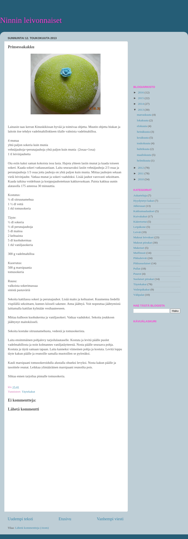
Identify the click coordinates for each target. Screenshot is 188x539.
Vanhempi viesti (110, 519)
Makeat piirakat (142, 242)
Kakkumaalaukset (144, 211)
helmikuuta (144, 160)
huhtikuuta (143, 149)
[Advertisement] (156, 57)
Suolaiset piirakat (143, 279)
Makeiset (138, 247)
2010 (141, 179)
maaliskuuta (144, 154)
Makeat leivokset (143, 237)
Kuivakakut (140, 216)
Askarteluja (140, 195)
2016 (141, 92)
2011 (141, 173)
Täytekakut (28, 391)
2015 (141, 98)
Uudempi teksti (20, 519)
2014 (141, 103)
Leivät (137, 232)
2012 (141, 167)
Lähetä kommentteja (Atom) (32, 527)
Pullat (136, 268)
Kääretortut (140, 221)
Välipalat (138, 294)
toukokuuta (144, 143)
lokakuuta (143, 120)
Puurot (137, 273)
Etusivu (65, 519)
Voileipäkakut (141, 289)
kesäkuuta (143, 137)
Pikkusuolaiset (142, 263)
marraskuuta (144, 114)
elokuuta (142, 126)
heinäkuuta (144, 131)
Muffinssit (139, 252)
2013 (141, 109)
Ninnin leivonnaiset (31, 20)
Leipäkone (139, 226)
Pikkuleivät (140, 258)
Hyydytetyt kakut (143, 200)
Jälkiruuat (139, 206)
